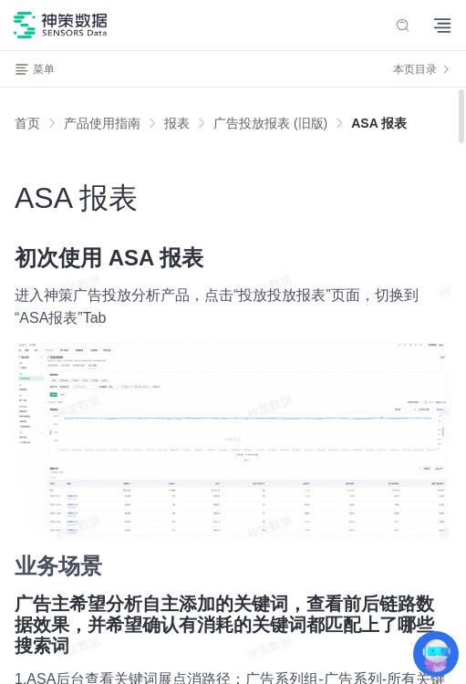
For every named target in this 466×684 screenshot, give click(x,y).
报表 (177, 123)
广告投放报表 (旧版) (270, 123)
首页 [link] (27, 123)
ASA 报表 (379, 123)
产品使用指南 (102, 123)
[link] (102, 123)
